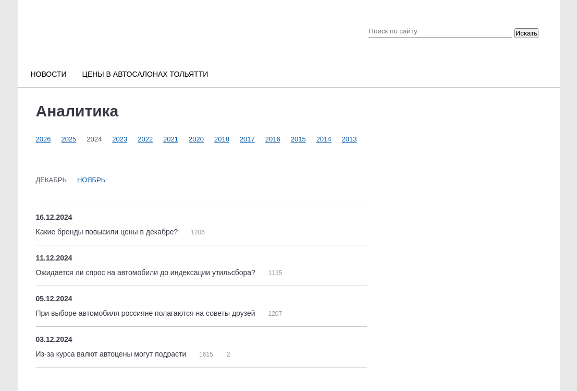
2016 (272, 139)
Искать (526, 33)
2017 (247, 139)
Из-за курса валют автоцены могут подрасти (112, 354)
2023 (119, 139)
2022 (145, 139)
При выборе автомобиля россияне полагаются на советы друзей (146, 313)
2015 (298, 139)
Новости (49, 74)
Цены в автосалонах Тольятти (145, 74)
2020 (196, 139)
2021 (170, 139)
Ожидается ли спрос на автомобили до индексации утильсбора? (146, 272)
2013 (349, 139)
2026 (43, 139)
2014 (324, 139)
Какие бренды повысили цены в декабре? (108, 232)
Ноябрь (91, 180)
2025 (68, 139)
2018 (221, 139)
